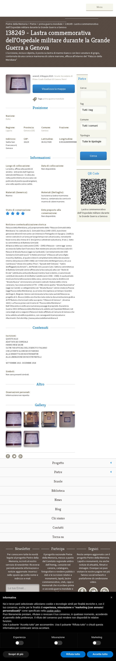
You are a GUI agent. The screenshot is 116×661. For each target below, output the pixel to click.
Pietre (58, 472)
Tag (82, 103)
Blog (58, 509)
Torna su (58, 537)
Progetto (58, 463)
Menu (102, 7)
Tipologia (85, 135)
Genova (44, 130)
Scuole (58, 481)
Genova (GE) (29, 130)
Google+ (20, 456)
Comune (84, 119)
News (58, 500)
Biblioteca (58, 491)
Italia (8, 119)
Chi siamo (58, 518)
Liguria (9, 130)
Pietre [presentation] (82, 79)
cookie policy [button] (53, 610)
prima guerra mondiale (53, 98)
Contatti (58, 527)
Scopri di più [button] (15, 654)
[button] (111, 597)
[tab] (82, 79)
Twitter (14, 456)
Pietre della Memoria (29, 8)
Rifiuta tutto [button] (73, 654)
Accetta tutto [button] (100, 654)
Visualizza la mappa (54, 89)
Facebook (8, 456)
